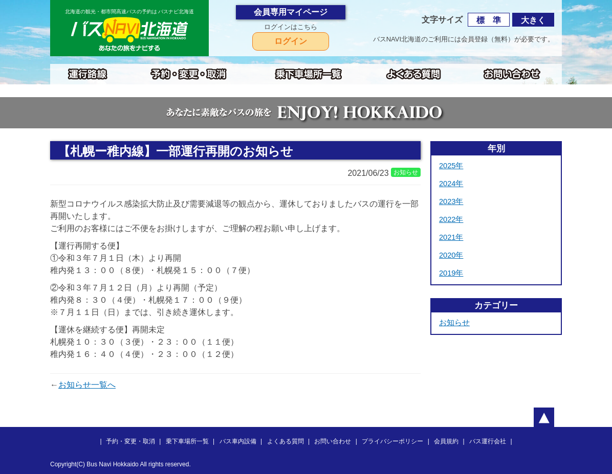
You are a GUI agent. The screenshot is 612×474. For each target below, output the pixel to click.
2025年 (451, 166)
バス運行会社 (487, 441)
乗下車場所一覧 (187, 441)
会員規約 (446, 441)
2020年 (451, 255)
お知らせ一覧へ (87, 384)
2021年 (451, 237)
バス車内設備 (238, 441)
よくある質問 (285, 441)
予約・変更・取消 (130, 441)
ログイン (290, 41)
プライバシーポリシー (392, 441)
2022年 (451, 219)
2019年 (451, 273)
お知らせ (454, 323)
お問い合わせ (332, 441)
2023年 (451, 201)
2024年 (451, 183)
